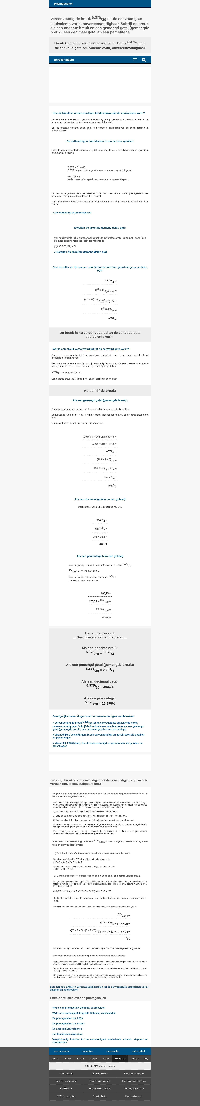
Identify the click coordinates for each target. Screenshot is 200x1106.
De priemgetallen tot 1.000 (67, 1018)
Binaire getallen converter (99, 1088)
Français (93, 1059)
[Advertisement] (100, 85)
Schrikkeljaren (66, 1088)
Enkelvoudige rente (134, 1096)
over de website (61, 1051)
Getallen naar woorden (66, 1081)
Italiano (106, 1059)
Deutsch (55, 1059)
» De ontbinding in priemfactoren (72, 212)
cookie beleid (138, 1051)
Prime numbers (66, 1074)
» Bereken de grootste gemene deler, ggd (80, 251)
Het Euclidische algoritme (67, 1034)
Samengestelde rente (134, 1088)
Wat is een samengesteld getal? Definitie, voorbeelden (84, 1013)
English (68, 1059)
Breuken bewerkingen (134, 1074)
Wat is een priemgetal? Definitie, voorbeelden (78, 1007)
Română (134, 1059)
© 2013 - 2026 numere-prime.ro (100, 1066)
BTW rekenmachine (66, 1096)
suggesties (87, 1051)
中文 (146, 1059)
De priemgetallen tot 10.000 (68, 1023)
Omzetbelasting (100, 1096)
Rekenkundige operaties (100, 1081)
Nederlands (120, 1059)
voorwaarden (112, 1051)
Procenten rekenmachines (134, 1081)
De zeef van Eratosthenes (67, 1028)
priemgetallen (63, 3)
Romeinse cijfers (100, 1074)
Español (80, 1059)
